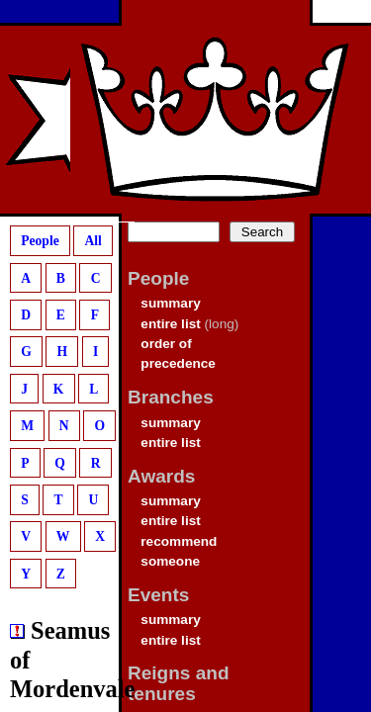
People (40, 240)
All (92, 240)
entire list (170, 323)
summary (170, 303)
